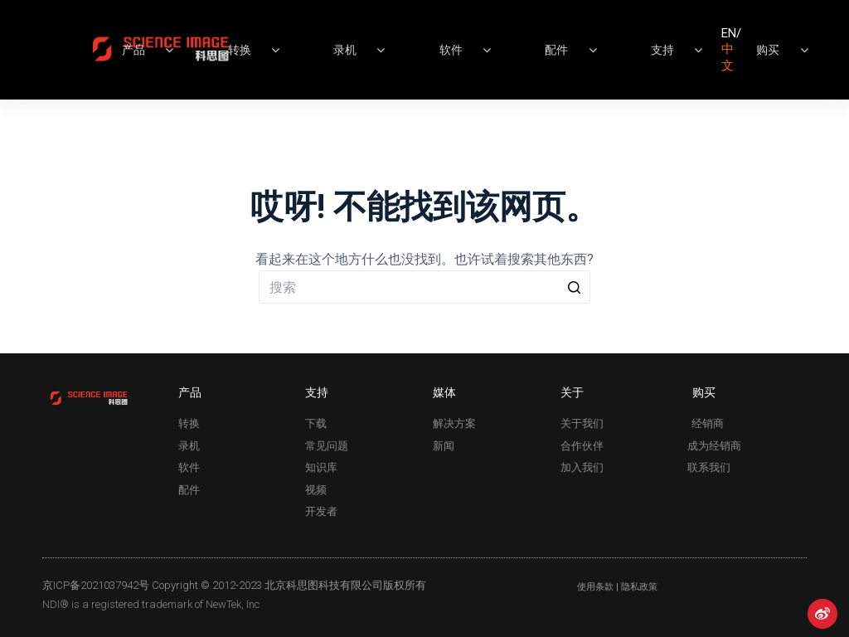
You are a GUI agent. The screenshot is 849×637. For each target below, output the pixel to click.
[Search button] (573, 287)
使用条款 (595, 586)
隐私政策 (639, 586)
